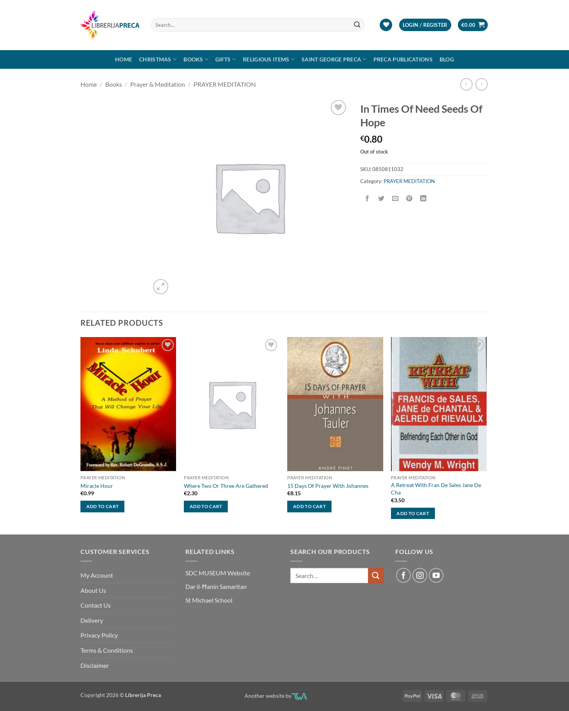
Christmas (157, 59)
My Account (96, 575)
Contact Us (95, 605)
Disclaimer (94, 665)
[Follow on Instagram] (419, 575)
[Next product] (466, 84)
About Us (93, 590)
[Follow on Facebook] (403, 575)
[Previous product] (481, 84)
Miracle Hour (96, 485)
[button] (425, 25)
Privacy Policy (99, 635)
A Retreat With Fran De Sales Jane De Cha (436, 489)
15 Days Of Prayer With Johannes (327, 485)
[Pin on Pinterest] (409, 198)
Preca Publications (403, 59)
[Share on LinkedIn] (423, 198)
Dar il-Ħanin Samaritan (216, 586)
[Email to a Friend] (395, 198)
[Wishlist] (386, 25)
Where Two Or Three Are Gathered (226, 485)
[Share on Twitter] (381, 198)
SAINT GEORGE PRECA (334, 59)
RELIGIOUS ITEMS (269, 59)
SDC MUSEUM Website (217, 572)
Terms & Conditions (106, 650)
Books (195, 59)
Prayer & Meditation (157, 84)
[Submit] (357, 24)
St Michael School (208, 600)
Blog (447, 59)
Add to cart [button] (102, 506)
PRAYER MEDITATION (225, 84)
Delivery (91, 620)
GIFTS (225, 59)
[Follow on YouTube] (436, 575)
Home (123, 59)
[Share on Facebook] (367, 198)
